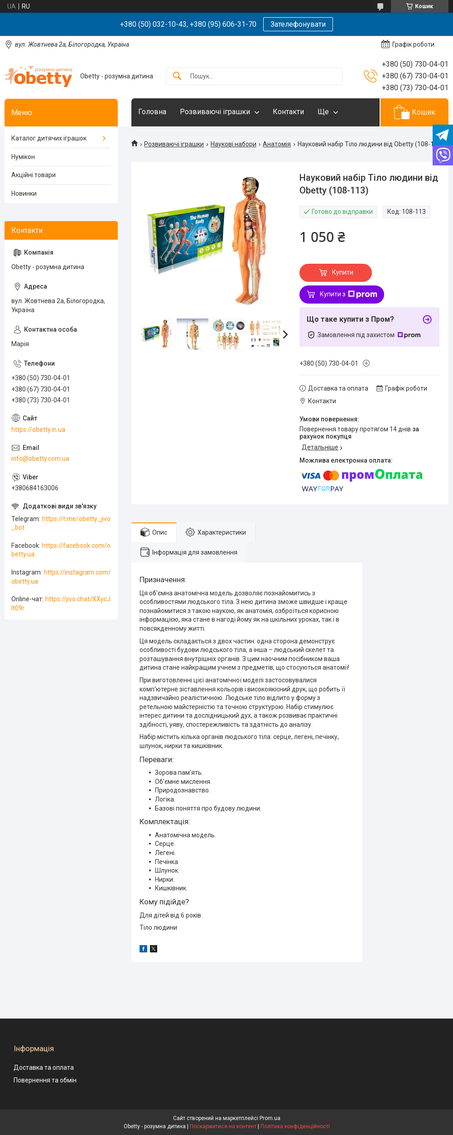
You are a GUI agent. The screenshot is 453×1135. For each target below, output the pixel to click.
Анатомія (277, 144)
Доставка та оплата (44, 1067)
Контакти (288, 111)
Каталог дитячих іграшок (49, 138)
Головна (152, 111)
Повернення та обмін (45, 1080)
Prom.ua (270, 1118)
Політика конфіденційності (295, 1126)
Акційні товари (33, 175)
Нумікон (23, 156)
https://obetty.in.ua (38, 429)
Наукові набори (233, 144)
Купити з (348, 294)
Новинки (24, 193)
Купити (342, 272)
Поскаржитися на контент (223, 1126)
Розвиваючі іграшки (215, 111)
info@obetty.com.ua (40, 458)
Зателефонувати (298, 24)
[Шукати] (177, 76)
